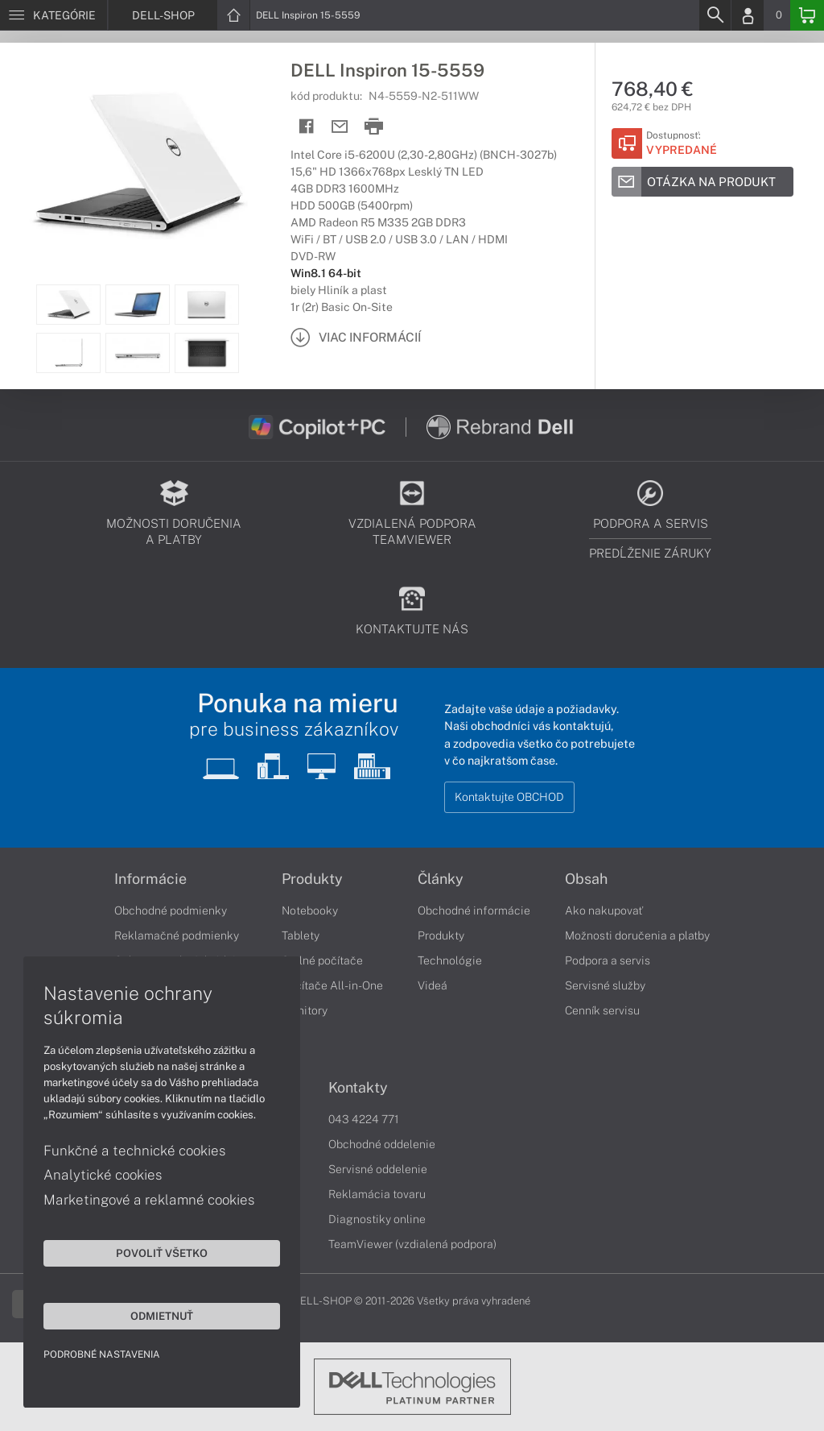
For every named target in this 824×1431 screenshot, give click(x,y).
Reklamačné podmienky (176, 935)
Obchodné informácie (474, 910)
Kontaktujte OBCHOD (509, 796)
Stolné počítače (322, 960)
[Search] (714, 15)
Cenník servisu (602, 1010)
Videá (432, 985)
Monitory (305, 1010)
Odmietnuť (153, 1315)
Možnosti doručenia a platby (637, 935)
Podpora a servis (607, 960)
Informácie (150, 879)
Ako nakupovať (604, 910)
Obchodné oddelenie (381, 1144)
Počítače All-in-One (332, 985)
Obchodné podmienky (170, 910)
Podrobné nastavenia (102, 1353)
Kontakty (358, 1088)
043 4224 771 (363, 1119)
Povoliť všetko (153, 1252)
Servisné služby (605, 985)
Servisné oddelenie (377, 1169)
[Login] (747, 15)
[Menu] (53, 15)
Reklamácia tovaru (377, 1194)
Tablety (300, 935)
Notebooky (310, 910)
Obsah (586, 879)
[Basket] (807, 15)
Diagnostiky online (377, 1219)
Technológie (450, 960)
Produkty (312, 879)
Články (441, 879)
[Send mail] (340, 127)
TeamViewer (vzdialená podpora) (412, 1244)
